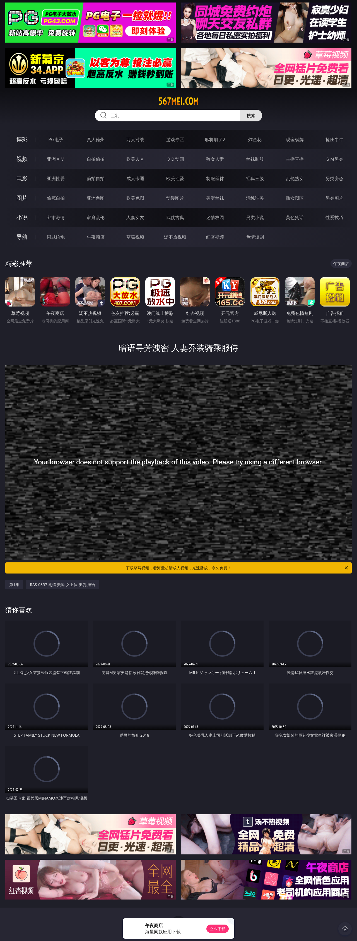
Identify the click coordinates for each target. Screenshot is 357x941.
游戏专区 (175, 139)
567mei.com (178, 101)
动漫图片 (175, 198)
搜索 (251, 115)
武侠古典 (175, 217)
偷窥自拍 (56, 198)
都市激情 (56, 217)
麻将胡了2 (215, 139)
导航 (22, 237)
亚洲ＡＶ (56, 159)
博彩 (22, 139)
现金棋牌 (295, 139)
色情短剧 (255, 237)
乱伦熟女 (295, 178)
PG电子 (55, 139)
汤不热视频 (175, 237)
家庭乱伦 (96, 217)
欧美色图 (135, 198)
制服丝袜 (215, 178)
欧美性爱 (175, 178)
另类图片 (334, 198)
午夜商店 (96, 237)
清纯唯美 (255, 198)
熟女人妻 (215, 159)
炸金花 (255, 139)
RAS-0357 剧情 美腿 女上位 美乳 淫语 (62, 584)
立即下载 (217, 928)
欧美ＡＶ (135, 159)
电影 (22, 178)
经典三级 (255, 178)
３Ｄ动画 (175, 159)
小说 (22, 217)
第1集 (14, 584)
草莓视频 (135, 237)
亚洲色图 (96, 198)
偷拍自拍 (96, 178)
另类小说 (255, 217)
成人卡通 (135, 178)
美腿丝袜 (215, 198)
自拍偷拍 (96, 159)
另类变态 (334, 178)
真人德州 (96, 139)
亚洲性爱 (56, 178)
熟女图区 (295, 198)
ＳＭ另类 (334, 159)
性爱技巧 (334, 217)
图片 (22, 198)
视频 (22, 159)
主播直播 (295, 159)
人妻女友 (135, 217)
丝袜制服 (255, 159)
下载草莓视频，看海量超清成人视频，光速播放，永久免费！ (237, 568)
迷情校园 (215, 217)
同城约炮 (56, 237)
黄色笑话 (295, 217)
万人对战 (135, 139)
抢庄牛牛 (334, 139)
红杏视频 (215, 237)
